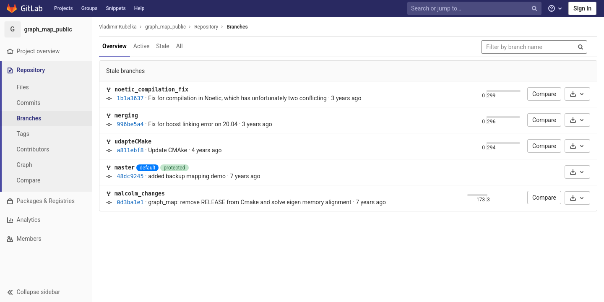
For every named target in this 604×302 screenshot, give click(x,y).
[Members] (46, 238)
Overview (114, 46)
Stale (162, 46)
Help (139, 8)
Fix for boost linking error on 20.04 (192, 124)
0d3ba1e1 (130, 202)
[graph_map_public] (46, 29)
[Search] (580, 47)
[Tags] (46, 134)
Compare (544, 94)
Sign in (582, 8)
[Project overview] (46, 51)
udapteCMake (133, 141)
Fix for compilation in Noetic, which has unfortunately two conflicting (237, 98)
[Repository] (47, 70)
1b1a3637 (130, 98)
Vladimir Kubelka (118, 27)
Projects (63, 8)
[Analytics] (46, 220)
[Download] (577, 94)
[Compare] (46, 180)
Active (141, 46)
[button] (46, 292)
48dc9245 (130, 176)
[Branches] (46, 118)
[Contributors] (46, 149)
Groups (89, 8)
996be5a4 (130, 124)
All (179, 46)
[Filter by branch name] (527, 47)
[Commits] (46, 103)
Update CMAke (167, 150)
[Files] (46, 87)
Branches (236, 27)
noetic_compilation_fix (151, 89)
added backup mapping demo (187, 176)
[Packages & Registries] (46, 201)
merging (126, 115)
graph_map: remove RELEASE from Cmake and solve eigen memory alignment (249, 202)
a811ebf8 (130, 150)
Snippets (115, 8)
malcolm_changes (140, 193)
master (125, 167)
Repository (206, 27)
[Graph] (46, 165)
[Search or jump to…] (475, 8)
